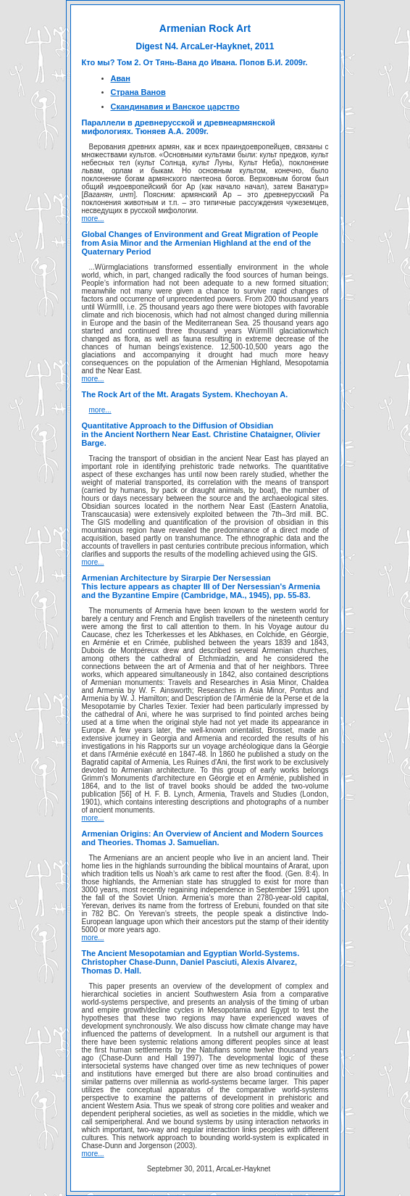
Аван (120, 78)
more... (93, 219)
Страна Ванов (138, 92)
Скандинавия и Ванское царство (175, 106)
